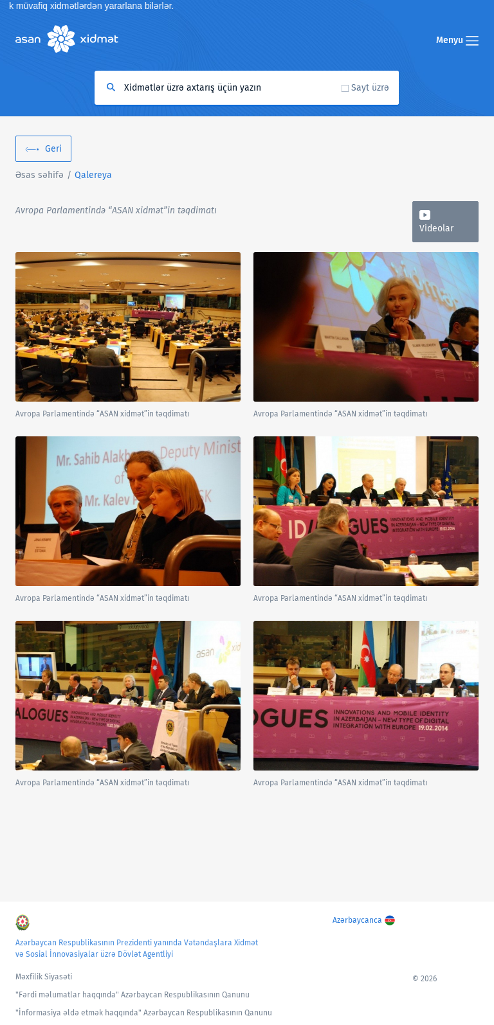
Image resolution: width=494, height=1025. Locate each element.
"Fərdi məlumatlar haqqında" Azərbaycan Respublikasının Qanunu (132, 994)
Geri (53, 148)
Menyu (457, 40)
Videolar (436, 228)
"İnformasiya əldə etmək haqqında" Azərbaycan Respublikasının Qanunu (143, 1012)
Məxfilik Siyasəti (43, 976)
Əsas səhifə (39, 175)
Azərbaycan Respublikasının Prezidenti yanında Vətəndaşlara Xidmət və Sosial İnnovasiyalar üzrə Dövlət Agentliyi (136, 948)
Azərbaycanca (357, 920)
